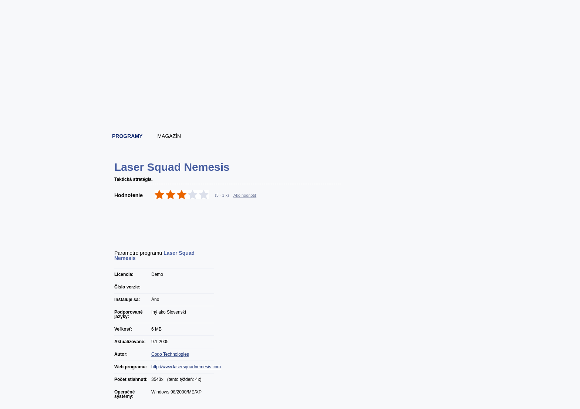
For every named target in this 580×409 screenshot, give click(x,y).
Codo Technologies (170, 354)
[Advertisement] (290, 107)
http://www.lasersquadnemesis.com (186, 366)
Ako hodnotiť (244, 195)
